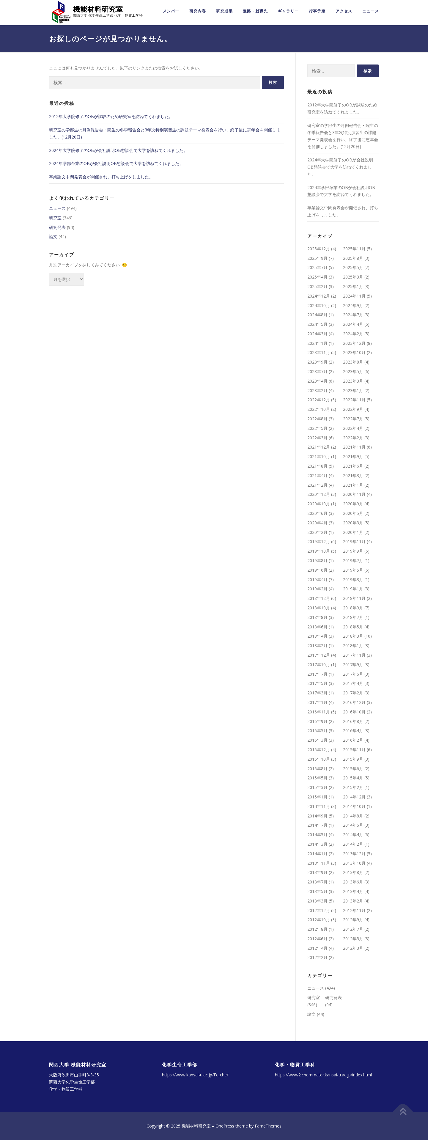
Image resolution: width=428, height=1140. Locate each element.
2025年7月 (317, 267)
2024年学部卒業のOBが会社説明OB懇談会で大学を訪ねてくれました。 (116, 163)
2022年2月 (353, 438)
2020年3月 (353, 523)
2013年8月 (353, 872)
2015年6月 (353, 768)
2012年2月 (317, 957)
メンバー (171, 11)
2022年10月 (318, 409)
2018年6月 (317, 627)
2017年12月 (318, 655)
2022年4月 (353, 428)
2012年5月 (353, 938)
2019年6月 (317, 570)
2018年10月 (318, 608)
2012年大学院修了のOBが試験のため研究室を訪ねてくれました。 (111, 116)
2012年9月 (353, 919)
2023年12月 (354, 343)
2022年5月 (317, 428)
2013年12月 (354, 853)
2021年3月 (353, 475)
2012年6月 (317, 938)
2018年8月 (317, 617)
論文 (53, 236)
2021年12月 (318, 447)
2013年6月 (353, 882)
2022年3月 (317, 438)
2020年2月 (317, 532)
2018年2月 (317, 645)
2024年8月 (317, 314)
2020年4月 (317, 523)
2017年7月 (317, 674)
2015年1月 (317, 797)
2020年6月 (317, 513)
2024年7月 (353, 314)
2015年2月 (353, 787)
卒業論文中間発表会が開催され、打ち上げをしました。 (101, 177)
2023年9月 (317, 362)
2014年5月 (317, 834)
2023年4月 (317, 381)
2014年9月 (317, 816)
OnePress (224, 1126)
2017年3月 (317, 693)
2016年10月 (354, 712)
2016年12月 (354, 702)
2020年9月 (353, 504)
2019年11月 (354, 541)
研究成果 (224, 11)
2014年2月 (353, 844)
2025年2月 (317, 286)
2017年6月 (353, 674)
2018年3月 (353, 636)
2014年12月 (354, 797)
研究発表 (57, 227)
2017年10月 (318, 664)
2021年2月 (317, 485)
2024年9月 (353, 305)
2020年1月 (353, 532)
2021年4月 (317, 475)
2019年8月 (317, 560)
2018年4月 (317, 636)
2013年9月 (317, 872)
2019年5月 (353, 570)
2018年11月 (354, 598)
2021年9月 (353, 456)
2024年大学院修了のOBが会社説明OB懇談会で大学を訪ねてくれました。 (118, 150)
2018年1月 (353, 645)
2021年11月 (354, 447)
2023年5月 (353, 371)
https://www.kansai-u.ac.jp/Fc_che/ (195, 1075)
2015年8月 (317, 768)
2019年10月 (318, 551)
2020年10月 (318, 504)
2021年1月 (353, 485)
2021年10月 (318, 456)
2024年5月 (317, 324)
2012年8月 (317, 929)
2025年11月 (354, 248)
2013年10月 (354, 863)
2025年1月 (353, 286)
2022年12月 (318, 399)
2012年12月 (318, 910)
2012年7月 (353, 929)
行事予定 (317, 11)
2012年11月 (354, 910)
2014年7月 (317, 825)
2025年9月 (317, 258)
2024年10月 (318, 305)
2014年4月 (353, 834)
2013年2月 (353, 901)
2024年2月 (353, 334)
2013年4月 (353, 891)
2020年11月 (354, 494)
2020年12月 (318, 494)
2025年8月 (353, 258)
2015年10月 (318, 759)
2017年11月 (354, 655)
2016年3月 (317, 740)
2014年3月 (317, 844)
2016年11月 (318, 712)
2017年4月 (353, 683)
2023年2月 (317, 390)
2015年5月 (317, 778)
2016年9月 (317, 721)
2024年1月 (317, 343)
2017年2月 (353, 693)
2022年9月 (353, 409)
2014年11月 (318, 806)
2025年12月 (318, 248)
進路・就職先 (255, 11)
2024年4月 (353, 324)
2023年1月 (353, 390)
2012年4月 (317, 948)
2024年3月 (317, 334)
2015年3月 (317, 787)
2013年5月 (317, 891)
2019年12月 (318, 541)
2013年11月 (318, 863)
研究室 (55, 218)
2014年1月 (317, 853)
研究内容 (197, 11)
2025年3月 (353, 277)
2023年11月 (318, 353)
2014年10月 (354, 806)
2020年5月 (353, 513)
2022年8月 (317, 419)
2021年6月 (353, 466)
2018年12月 (318, 598)
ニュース (370, 11)
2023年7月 (317, 371)
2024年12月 (318, 296)
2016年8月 (353, 721)
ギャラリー (288, 11)
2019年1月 (353, 589)
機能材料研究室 (98, 9)
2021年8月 (317, 466)
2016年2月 (353, 740)
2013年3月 (317, 901)
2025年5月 (353, 267)
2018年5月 (353, 627)
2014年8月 (353, 816)
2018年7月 (353, 617)
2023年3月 (353, 381)
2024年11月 (354, 296)
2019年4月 (317, 579)
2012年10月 (318, 919)
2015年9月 (353, 759)
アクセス (344, 11)
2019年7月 (353, 560)
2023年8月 (353, 362)
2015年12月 (318, 749)
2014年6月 (353, 825)
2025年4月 (317, 277)
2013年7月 (317, 882)
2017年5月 (317, 683)
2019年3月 (353, 579)
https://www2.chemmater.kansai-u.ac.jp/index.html (323, 1075)
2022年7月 (353, 419)
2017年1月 (317, 702)
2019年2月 (317, 589)
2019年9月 (353, 551)
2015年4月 (353, 778)
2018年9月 (353, 608)
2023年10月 (354, 353)
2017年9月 (353, 664)
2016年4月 (353, 730)
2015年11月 (354, 749)
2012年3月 (353, 948)
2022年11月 (354, 399)
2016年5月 (317, 730)
